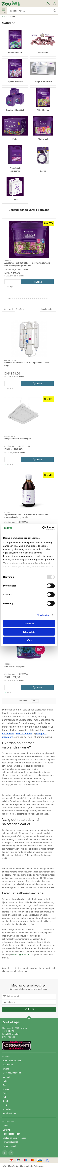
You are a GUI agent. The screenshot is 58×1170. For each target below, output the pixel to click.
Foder (15, 139)
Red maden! (8, 1065)
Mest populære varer (12, 1073)
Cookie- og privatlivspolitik (14, 1138)
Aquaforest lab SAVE (15, 110)
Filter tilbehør (43, 110)
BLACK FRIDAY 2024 (12, 1061)
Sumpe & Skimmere (43, 81)
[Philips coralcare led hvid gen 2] (29, 414)
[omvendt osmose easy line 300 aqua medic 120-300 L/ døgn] (29, 338)
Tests (15, 200)
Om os (6, 1126)
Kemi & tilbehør (15, 52)
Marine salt (43, 139)
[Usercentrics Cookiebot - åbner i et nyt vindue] (42, 528)
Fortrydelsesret (9, 1146)
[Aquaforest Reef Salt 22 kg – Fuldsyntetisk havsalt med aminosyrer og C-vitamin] (29, 239)
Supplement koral (15, 81)
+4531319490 (8, 1031)
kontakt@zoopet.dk (21, 954)
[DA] (10, 3)
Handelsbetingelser (11, 1134)
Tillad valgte (29, 632)
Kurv (54, 3)
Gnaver (6, 1089)
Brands (6, 1069)
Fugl (5, 1093)
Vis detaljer (43, 615)
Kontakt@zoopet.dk (10, 1034)
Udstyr (43, 171)
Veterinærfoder (9, 1113)
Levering (6, 1130)
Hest (5, 1105)
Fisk (3, 17)
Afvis (29, 640)
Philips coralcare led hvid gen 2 (18, 438)
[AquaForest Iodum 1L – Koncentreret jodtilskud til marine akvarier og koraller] (29, 490)
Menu (3, 11)
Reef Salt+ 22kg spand (14, 666)
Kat (4, 1085)
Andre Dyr (7, 1109)
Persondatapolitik (10, 1142)
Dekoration (43, 52)
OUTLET (6, 1077)
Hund (5, 1081)
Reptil (5, 1101)
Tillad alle (29, 623)
